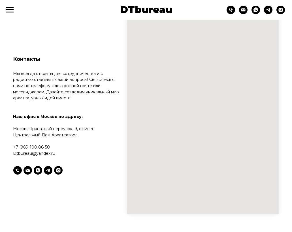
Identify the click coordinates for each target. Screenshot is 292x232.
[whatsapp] (255, 12)
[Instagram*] (280, 12)
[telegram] (268, 12)
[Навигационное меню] (10, 10)
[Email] (243, 12)
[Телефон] (231, 12)
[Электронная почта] (28, 170)
